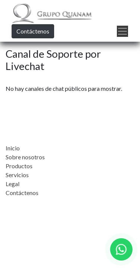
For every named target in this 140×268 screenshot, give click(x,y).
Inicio (13, 147)
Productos (19, 165)
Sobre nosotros (25, 156)
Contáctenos (32, 31)
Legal (12, 183)
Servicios (17, 174)
